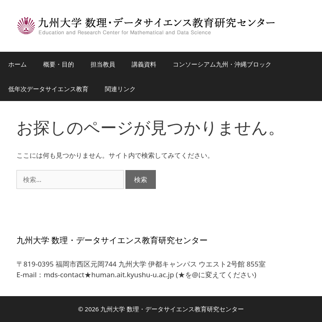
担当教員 (102, 64)
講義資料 (144, 64)
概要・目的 (58, 64)
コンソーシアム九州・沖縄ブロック (222, 64)
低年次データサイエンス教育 (48, 89)
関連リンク (120, 89)
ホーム (17, 64)
